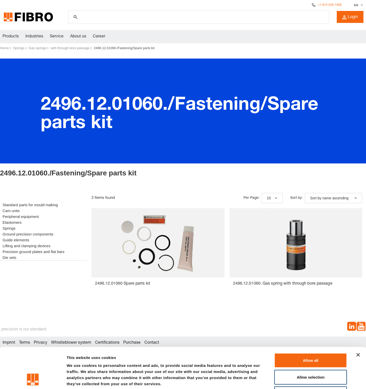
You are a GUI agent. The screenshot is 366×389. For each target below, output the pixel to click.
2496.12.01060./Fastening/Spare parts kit (124, 48)
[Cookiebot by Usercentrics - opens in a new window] (33, 379)
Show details (267, 379)
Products (11, 37)
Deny (310, 355)
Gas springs (37, 48)
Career (99, 37)
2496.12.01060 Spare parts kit (122, 284)
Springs (18, 48)
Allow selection (310, 339)
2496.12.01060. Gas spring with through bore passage (282, 284)
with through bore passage (70, 48)
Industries (34, 37)
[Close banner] (358, 316)
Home (4, 48)
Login (350, 17)
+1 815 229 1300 (330, 5)
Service (57, 37)
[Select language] (357, 5)
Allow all (310, 322)
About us (78, 37)
